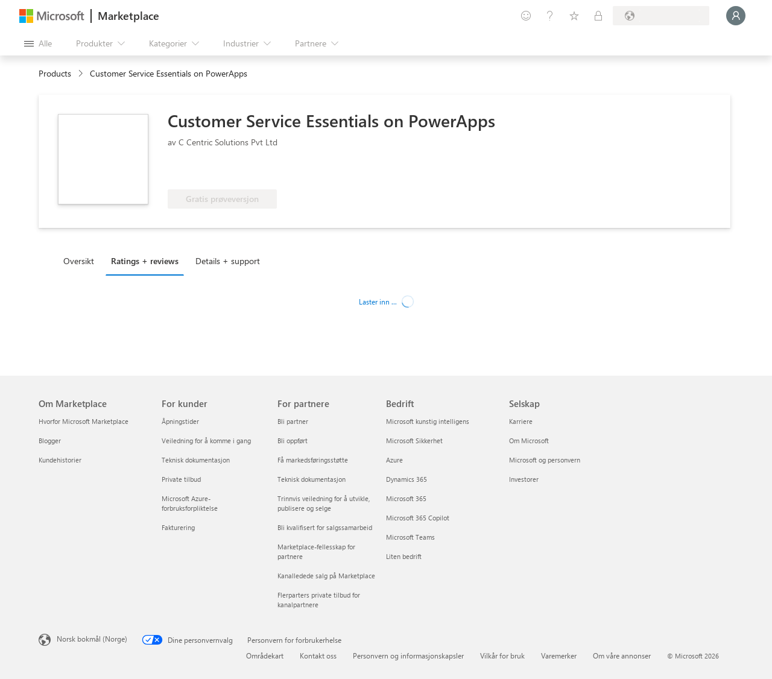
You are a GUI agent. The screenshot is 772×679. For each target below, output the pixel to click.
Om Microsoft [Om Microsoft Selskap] (529, 440)
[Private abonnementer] (598, 15)
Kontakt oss (318, 655)
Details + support (227, 261)
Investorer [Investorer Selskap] (524, 479)
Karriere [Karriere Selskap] (521, 421)
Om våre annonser (622, 655)
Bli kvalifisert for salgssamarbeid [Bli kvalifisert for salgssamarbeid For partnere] (324, 527)
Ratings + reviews (145, 261)
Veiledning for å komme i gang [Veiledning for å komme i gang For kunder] (206, 440)
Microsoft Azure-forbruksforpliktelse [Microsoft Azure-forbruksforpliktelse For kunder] (190, 503)
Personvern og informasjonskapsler (408, 655)
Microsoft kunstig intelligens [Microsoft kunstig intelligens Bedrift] (427, 421)
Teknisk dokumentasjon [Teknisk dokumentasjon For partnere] (311, 479)
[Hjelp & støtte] (550, 15)
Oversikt (78, 261)
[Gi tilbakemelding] (526, 15)
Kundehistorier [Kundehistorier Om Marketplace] (60, 459)
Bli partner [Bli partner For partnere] (292, 421)
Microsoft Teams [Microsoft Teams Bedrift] (410, 537)
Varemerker (559, 655)
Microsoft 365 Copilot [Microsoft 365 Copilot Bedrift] (417, 517)
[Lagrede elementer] (574, 15)
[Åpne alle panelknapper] (38, 43)
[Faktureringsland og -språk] (661, 15)
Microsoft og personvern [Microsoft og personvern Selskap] (544, 459)
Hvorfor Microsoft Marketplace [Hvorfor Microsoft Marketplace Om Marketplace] (83, 421)
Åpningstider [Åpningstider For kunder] (180, 421)
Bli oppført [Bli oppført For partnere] (292, 440)
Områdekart (264, 655)
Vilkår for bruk (502, 655)
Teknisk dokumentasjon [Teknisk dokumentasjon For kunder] (196, 459)
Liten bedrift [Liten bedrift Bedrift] (404, 556)
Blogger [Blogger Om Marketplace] (50, 440)
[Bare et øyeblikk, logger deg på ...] (736, 15)
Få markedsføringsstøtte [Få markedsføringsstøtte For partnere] (312, 459)
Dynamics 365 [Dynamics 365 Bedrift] (406, 479)
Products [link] (55, 73)
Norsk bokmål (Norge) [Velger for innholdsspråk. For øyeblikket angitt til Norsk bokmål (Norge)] (92, 638)
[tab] (82, 260)
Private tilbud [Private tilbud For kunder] (181, 479)
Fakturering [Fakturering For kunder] (178, 527)
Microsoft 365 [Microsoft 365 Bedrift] (406, 498)
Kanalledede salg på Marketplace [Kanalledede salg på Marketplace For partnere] (326, 575)
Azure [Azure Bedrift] (394, 459)
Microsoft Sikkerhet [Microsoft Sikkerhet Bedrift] (414, 440)
